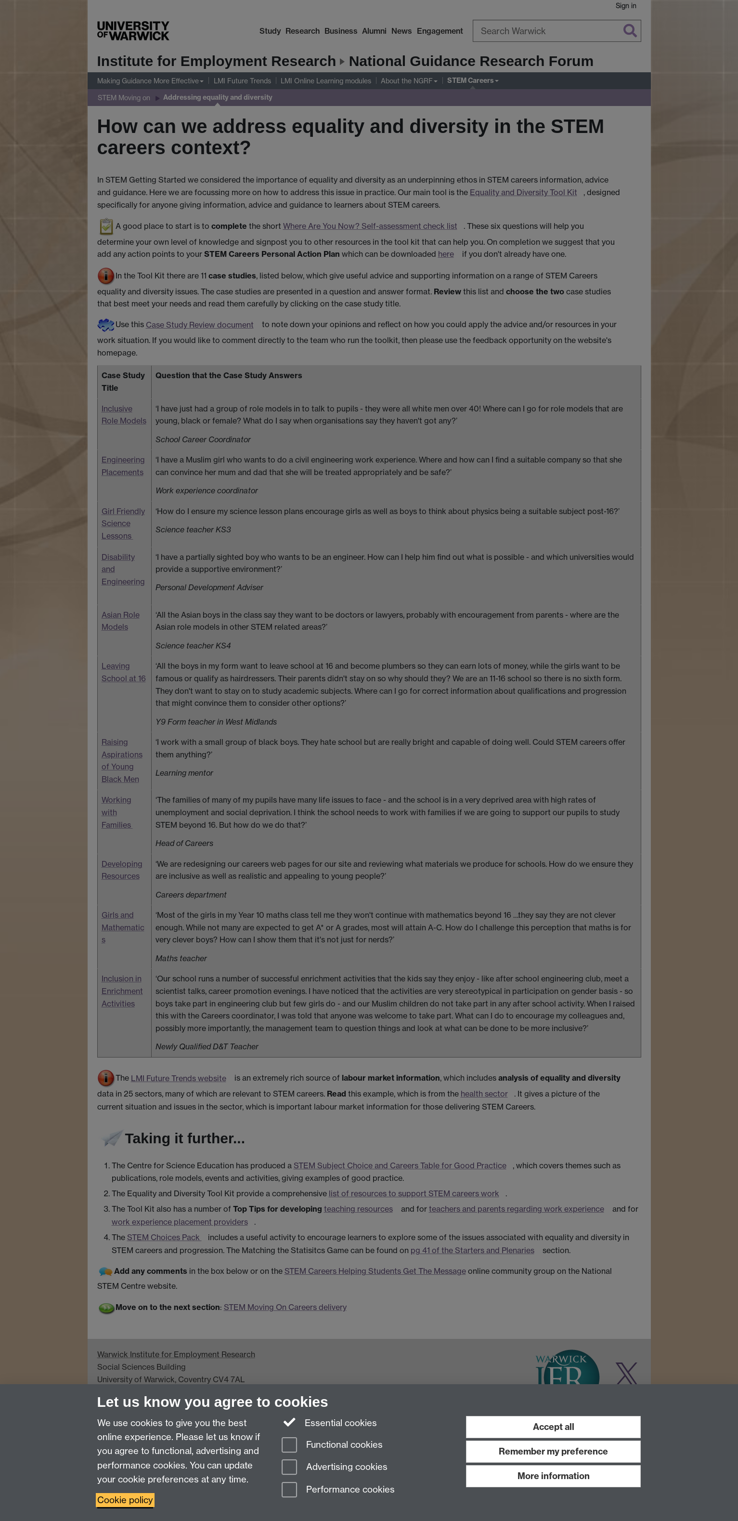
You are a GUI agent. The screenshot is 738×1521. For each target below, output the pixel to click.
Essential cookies (329, 1422)
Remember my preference (553, 1451)
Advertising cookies (335, 1468)
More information (554, 1475)
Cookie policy (125, 1500)
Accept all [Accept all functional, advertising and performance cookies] (553, 1426)
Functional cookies (332, 1446)
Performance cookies (338, 1490)
